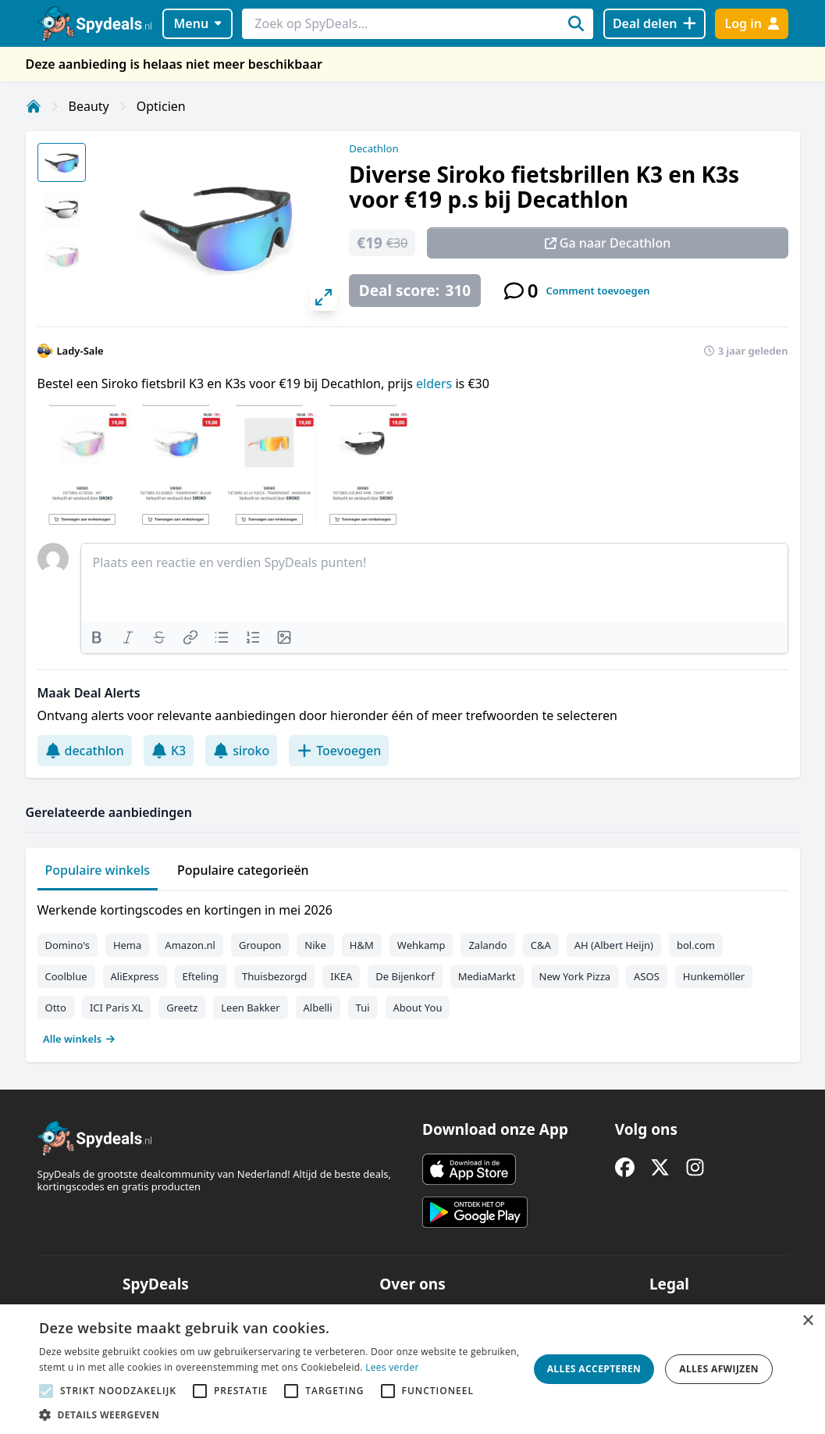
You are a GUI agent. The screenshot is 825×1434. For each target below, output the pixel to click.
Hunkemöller (714, 976)
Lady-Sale (80, 350)
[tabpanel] (412, 971)
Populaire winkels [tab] (98, 870)
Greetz (181, 1008)
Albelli (318, 1008)
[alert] (412, 1369)
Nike (315, 945)
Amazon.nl (190, 945)
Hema (127, 945)
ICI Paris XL (116, 1008)
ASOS (647, 976)
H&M (362, 945)
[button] (279, 1414)
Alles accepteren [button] (594, 1368)
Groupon (260, 945)
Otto (55, 1008)
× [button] (807, 1321)
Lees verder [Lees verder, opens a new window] (392, 1367)
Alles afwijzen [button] (719, 1368)
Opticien (161, 106)
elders (435, 383)
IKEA (341, 976)
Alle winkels (79, 1039)
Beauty (89, 106)
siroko (241, 750)
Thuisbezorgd (274, 976)
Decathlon (373, 148)
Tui (363, 1008)
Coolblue (66, 976)
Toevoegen (339, 750)
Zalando (487, 945)
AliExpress (135, 976)
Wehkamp (421, 945)
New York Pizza (575, 976)
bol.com (696, 945)
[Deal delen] (654, 24)
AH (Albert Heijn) (613, 945)
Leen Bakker (250, 1008)
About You (418, 1008)
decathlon (84, 750)
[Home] (33, 106)
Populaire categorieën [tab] (243, 870)
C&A (541, 945)
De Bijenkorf (404, 976)
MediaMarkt (487, 976)
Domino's (67, 945)
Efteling (201, 976)
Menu (197, 23)
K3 (168, 750)
